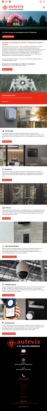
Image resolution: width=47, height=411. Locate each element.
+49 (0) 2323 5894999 (23, 380)
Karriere (16, 402)
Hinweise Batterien (12, 403)
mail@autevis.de (24, 354)
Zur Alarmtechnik (7, 141)
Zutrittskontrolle (23, 396)
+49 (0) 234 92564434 (23, 378)
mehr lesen (5, 101)
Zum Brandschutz (7, 180)
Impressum (21, 402)
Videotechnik (23, 393)
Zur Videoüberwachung (8, 295)
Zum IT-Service (6, 218)
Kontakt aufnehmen (8, 36)
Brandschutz (23, 388)
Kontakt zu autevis (7, 69)
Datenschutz (26, 402)
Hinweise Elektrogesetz (21, 403)
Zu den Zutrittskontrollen (9, 333)
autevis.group (26, 406)
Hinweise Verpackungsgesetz (32, 403)
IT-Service (23, 391)
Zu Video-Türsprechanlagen (9, 257)
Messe (30, 402)
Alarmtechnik (23, 385)
